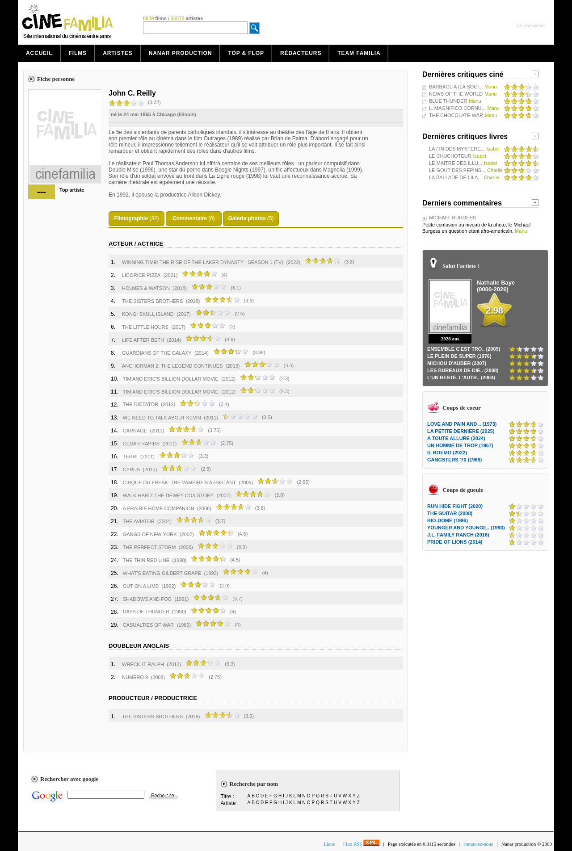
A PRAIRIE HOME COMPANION (158, 508)
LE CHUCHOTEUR (450, 156)
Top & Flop (246, 53)
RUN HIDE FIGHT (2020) (455, 506)
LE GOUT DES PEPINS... (457, 170)
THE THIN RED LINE (146, 560)
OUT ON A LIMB (141, 586)
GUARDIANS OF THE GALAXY (157, 353)
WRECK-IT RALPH (143, 664)
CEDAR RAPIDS (141, 443)
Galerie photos (246, 218)
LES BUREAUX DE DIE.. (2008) (463, 370)
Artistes (118, 53)
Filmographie (130, 218)
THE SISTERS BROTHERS (152, 301)
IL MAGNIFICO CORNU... (457, 108)
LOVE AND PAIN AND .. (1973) (461, 424)
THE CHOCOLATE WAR (456, 115)
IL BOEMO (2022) (447, 452)
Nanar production (180, 53)
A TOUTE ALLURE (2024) (456, 438)
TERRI (130, 456)
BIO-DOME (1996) (447, 520)
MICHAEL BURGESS (452, 217)
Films (78, 53)
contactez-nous (478, 844)
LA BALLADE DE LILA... (455, 177)
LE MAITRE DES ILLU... (455, 163)
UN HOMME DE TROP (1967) (460, 445)
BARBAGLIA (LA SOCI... (456, 86)
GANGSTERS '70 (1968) (454, 459)
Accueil (39, 53)
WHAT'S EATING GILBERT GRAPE (162, 573)
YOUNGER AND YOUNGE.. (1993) (466, 527)
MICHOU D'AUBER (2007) (456, 363)
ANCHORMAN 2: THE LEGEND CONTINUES (172, 366)
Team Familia (358, 53)
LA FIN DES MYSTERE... (457, 148)
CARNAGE (135, 430)
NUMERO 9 (135, 677)
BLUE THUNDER (448, 101)
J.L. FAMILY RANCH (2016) (458, 534)
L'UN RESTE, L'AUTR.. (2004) (461, 377)
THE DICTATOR (141, 404)
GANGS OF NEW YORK (150, 534)
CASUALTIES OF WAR (148, 625)
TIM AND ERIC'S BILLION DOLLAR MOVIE (171, 378)
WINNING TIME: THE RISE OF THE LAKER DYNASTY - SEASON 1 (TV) (202, 262)
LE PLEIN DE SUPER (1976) (459, 356)
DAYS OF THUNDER (147, 611)
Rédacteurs (300, 53)
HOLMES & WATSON (146, 288)
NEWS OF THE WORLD (456, 93)
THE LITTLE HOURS (145, 327)
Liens (329, 844)
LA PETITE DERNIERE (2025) (461, 431)
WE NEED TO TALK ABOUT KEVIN (162, 417)
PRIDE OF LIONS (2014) (454, 542)
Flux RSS (361, 844)
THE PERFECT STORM (149, 547)
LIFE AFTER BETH (143, 340)
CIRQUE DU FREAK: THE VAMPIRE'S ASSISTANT (179, 482)
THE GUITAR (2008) (449, 513)
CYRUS (131, 469)
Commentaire (189, 218)
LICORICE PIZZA (141, 275)
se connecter (531, 25)
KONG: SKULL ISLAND (148, 314)
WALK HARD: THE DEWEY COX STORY (168, 495)
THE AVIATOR (139, 521)
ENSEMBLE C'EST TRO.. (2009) (463, 349)
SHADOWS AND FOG (147, 599)
